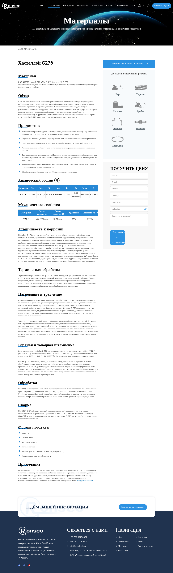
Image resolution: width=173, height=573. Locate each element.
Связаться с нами (145, 546)
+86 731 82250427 (78, 537)
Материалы (123, 541)
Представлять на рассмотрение (119, 237)
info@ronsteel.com (78, 546)
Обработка (123, 550)
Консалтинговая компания (132, 507)
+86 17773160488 (78, 541)
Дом (20, 49)
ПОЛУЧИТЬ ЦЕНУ (161, 5)
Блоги (140, 541)
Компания (142, 537)
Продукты (122, 546)
